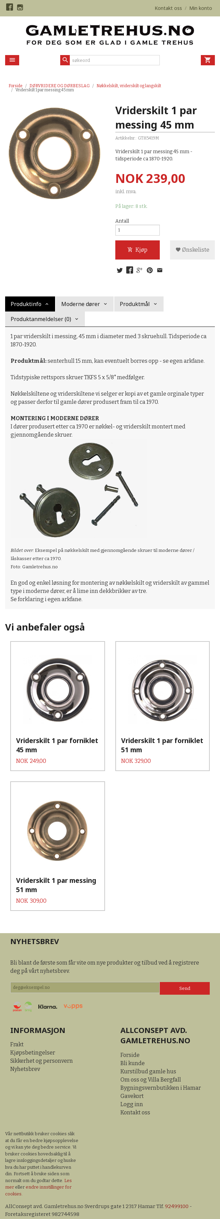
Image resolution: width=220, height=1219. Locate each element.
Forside (16, 85)
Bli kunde (132, 1049)
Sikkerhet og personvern (41, 1047)
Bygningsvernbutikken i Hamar (160, 1074)
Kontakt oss (135, 1099)
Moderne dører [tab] (80, 308)
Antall (122, 221)
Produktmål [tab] (135, 308)
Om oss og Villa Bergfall (150, 1066)
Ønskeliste (192, 252)
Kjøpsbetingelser (32, 1039)
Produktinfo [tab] (26, 308)
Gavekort (132, 1082)
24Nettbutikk (44, 1208)
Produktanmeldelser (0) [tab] (41, 323)
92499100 (183, 1193)
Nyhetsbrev (25, 1055)
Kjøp (137, 252)
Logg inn (131, 1090)
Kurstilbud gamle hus (148, 1058)
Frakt (17, 1031)
